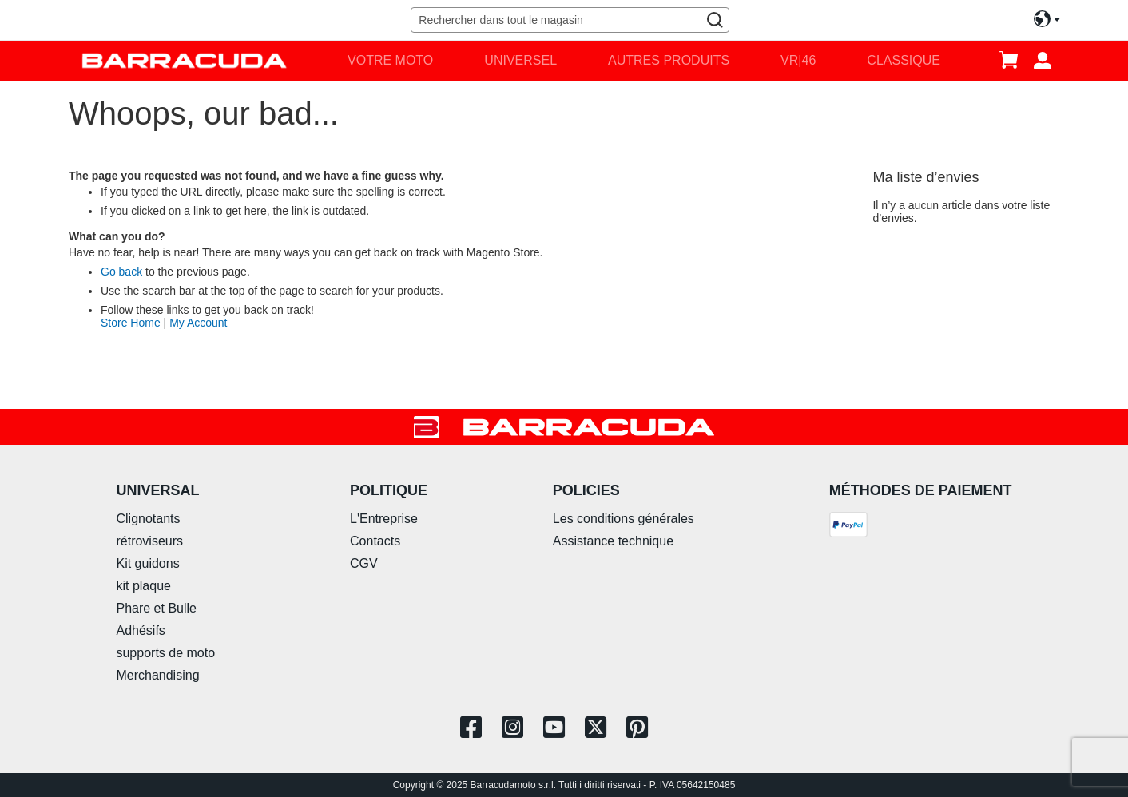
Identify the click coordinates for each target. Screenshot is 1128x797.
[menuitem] (390, 61)
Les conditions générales (623, 518)
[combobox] (570, 20)
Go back (121, 271)
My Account (198, 322)
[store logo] (184, 60)
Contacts (375, 541)
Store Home (131, 322)
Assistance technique (613, 541)
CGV (364, 563)
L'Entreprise (384, 518)
